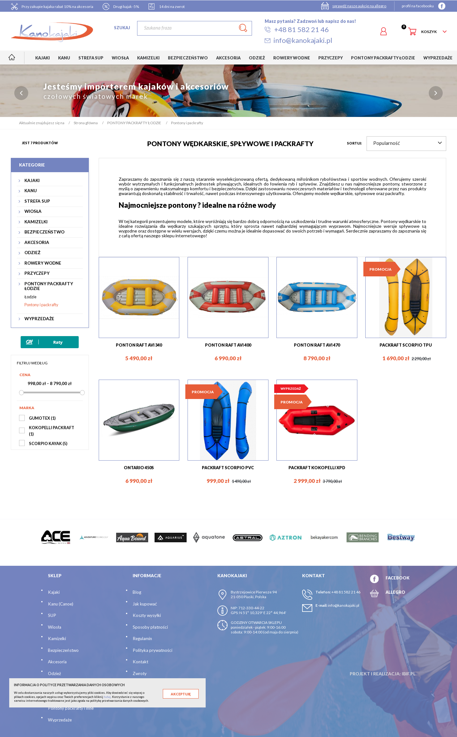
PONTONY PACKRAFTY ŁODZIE (48, 286)
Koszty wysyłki (147, 615)
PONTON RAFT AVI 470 (317, 345)
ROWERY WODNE (42, 263)
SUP (52, 615)
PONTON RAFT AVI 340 (139, 345)
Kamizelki (57, 638)
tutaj (107, 697)
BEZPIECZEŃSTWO (44, 232)
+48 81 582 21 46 (346, 592)
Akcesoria (57, 661)
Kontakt (140, 661)
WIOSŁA (33, 211)
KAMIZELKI (36, 222)
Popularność (407, 143)
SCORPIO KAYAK (48, 443)
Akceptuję (181, 694)
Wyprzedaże (60, 719)
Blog (137, 592)
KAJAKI (32, 180)
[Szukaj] (194, 28)
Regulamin (142, 638)
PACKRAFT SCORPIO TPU (406, 345)
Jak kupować (145, 603)
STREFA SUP (37, 201)
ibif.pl (408, 673)
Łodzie (30, 296)
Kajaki (54, 592)
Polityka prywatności (152, 650)
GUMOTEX (42, 418)
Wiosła (54, 627)
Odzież (54, 673)
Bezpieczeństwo (63, 650)
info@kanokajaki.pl (343, 605)
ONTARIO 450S (139, 467)
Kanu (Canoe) (60, 603)
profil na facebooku (418, 5)
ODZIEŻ (32, 252)
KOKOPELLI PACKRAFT (51, 430)
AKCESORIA (36, 242)
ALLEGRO (395, 592)
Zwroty (140, 673)
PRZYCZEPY (37, 273)
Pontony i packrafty (41, 304)
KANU (30, 190)
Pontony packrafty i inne (71, 708)
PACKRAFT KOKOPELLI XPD (316, 467)
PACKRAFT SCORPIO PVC (228, 467)
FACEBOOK (397, 577)
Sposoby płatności (150, 627)
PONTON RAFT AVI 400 (228, 345)
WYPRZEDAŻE (39, 318)
